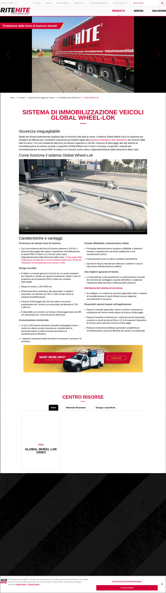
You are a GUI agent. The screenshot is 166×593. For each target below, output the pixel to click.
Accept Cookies (127, 588)
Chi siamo (36, 3)
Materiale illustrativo (76, 408)
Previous (8, 54)
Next (158, 54)
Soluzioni (159, 10)
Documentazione (62, 3)
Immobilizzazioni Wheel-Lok (69, 98)
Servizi (138, 10)
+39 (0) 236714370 (120, 3)
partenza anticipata (99, 140)
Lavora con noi (79, 3)
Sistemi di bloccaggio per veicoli (41, 98)
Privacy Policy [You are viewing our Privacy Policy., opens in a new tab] (33, 584)
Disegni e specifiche (105, 408)
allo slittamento (119, 140)
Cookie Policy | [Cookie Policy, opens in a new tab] (21, 584)
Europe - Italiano (8, 3)
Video (53, 408)
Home (12, 98)
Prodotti (118, 10)
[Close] (162, 584)
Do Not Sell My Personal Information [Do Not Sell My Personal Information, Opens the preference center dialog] (127, 581)
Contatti (48, 3)
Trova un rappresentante (99, 3)
